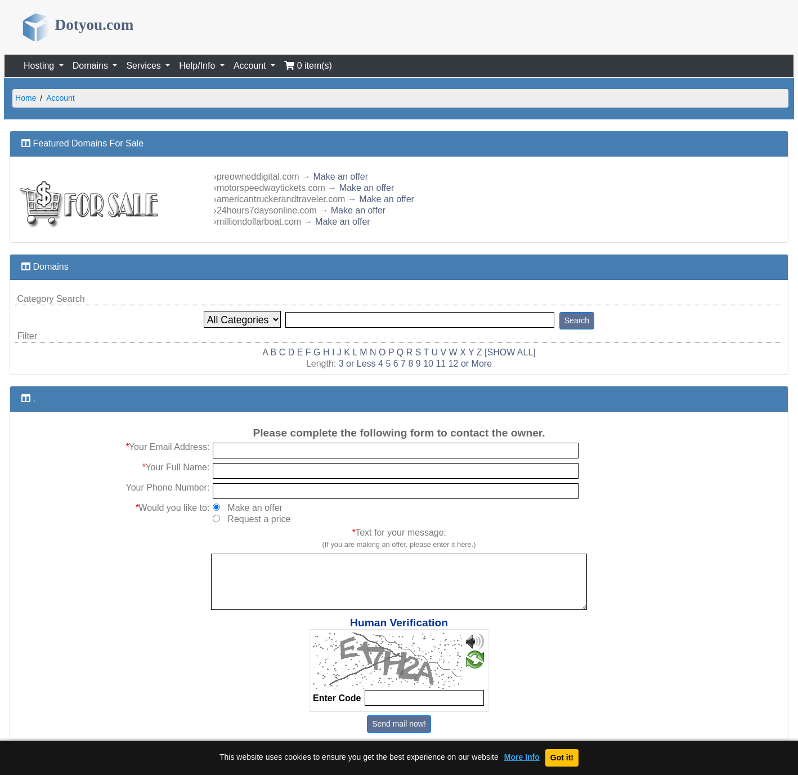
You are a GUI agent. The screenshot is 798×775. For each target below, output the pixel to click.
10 (428, 363)
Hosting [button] (40, 65)
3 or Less (357, 363)
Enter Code (337, 698)
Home (25, 98)
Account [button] (251, 65)
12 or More (470, 363)
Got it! (561, 757)
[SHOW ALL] (510, 352)
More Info (522, 757)
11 (441, 363)
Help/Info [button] (198, 65)
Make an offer (341, 176)
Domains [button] (92, 65)
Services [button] (144, 65)
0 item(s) (308, 65)
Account (60, 98)
